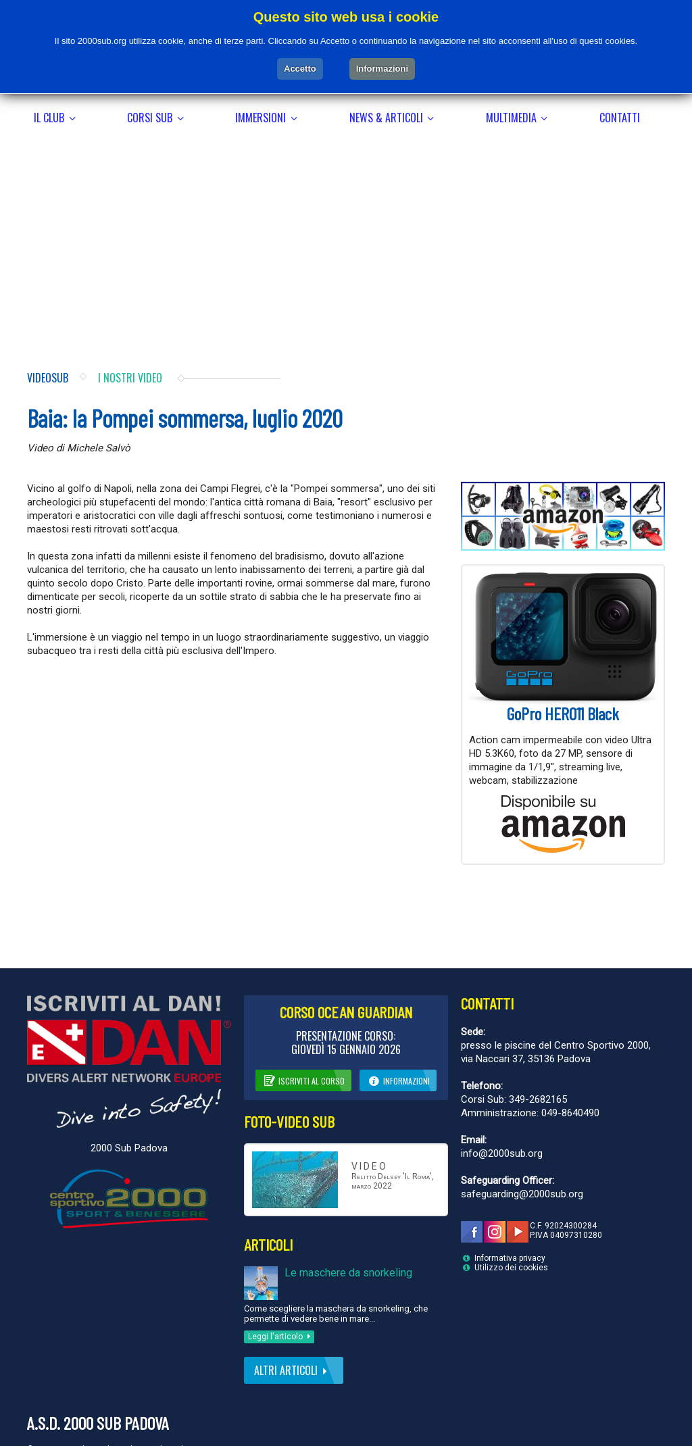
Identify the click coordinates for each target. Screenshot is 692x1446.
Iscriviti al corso (303, 1042)
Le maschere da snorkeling (348, 1235)
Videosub (47, 340)
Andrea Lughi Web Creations (171, 1412)
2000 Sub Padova (129, 1110)
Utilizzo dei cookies (511, 1230)
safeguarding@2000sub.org (522, 1157)
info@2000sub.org (502, 1116)
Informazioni (398, 1042)
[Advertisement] (345, 198)
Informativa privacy (509, 1221)
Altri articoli (293, 1333)
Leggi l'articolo (281, 1299)
